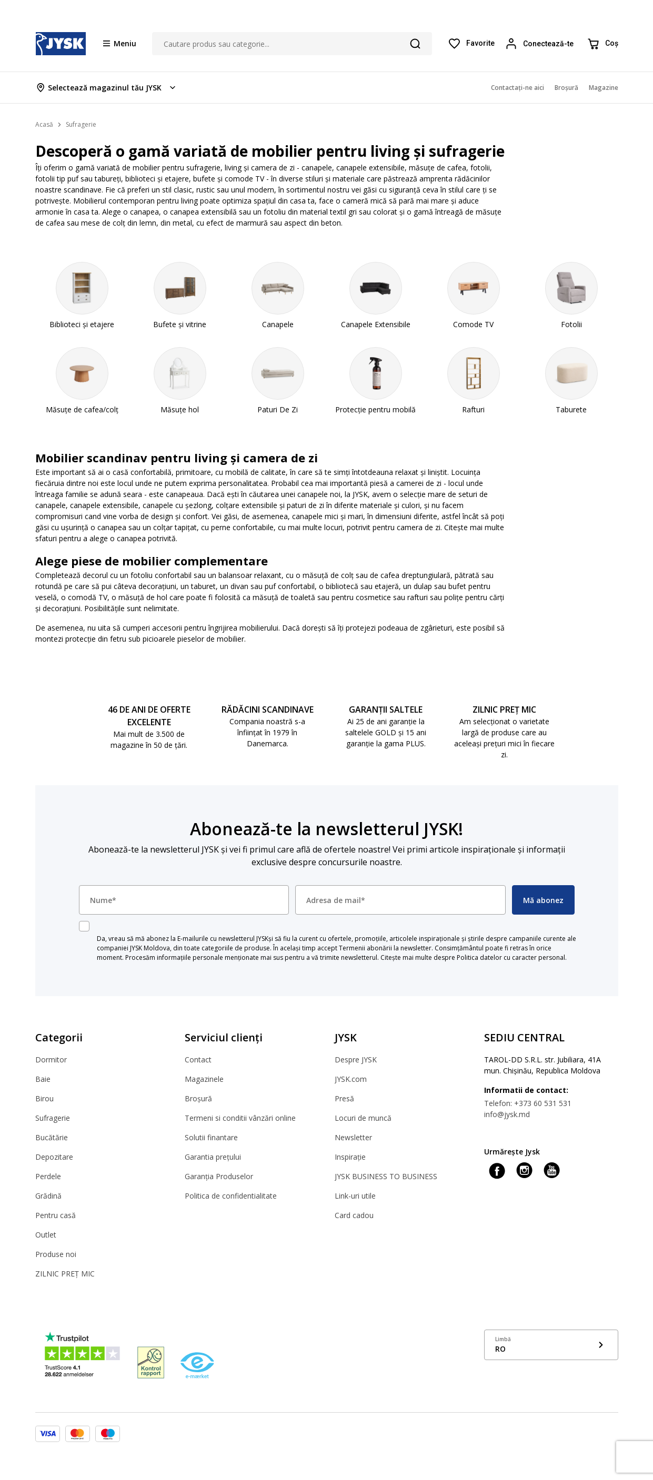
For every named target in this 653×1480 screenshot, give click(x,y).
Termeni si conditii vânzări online (240, 1118)
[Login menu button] (541, 43)
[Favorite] (471, 43)
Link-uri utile (355, 1196)
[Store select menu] (106, 88)
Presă (344, 1098)
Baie (43, 1079)
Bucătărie (51, 1137)
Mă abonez (543, 900)
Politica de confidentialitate (231, 1196)
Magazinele (204, 1079)
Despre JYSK (356, 1060)
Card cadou (354, 1215)
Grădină (48, 1196)
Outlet (45, 1235)
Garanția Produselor (219, 1176)
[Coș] (602, 43)
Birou (44, 1098)
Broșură (198, 1098)
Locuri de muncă (363, 1118)
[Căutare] (415, 43)
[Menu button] (119, 43)
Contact (198, 1060)
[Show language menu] (551, 1345)
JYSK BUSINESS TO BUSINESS (386, 1176)
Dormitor (51, 1060)
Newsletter (353, 1137)
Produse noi (55, 1254)
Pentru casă (55, 1215)
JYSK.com (351, 1079)
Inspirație (350, 1157)
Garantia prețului (213, 1157)
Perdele (48, 1176)
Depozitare (54, 1157)
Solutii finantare (211, 1137)
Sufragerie (52, 1118)
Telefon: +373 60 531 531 (527, 1103)
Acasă (44, 124)
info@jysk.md (507, 1114)
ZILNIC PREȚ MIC (65, 1274)
